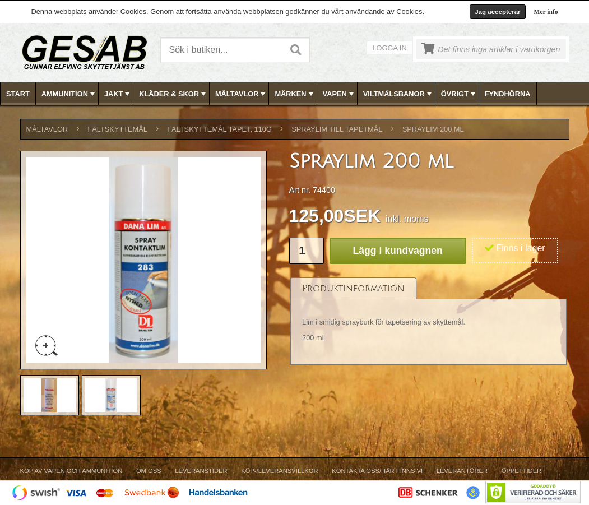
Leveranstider (201, 470)
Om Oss (148, 470)
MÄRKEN (295, 94)
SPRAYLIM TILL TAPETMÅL (336, 129)
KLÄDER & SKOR (173, 94)
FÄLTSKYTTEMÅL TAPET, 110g (219, 129)
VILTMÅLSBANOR (398, 94)
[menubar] (295, 93)
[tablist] (428, 321)
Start (18, 94)
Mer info (546, 11)
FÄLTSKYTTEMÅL (117, 129)
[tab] (353, 288)
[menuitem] (18, 93)
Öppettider (521, 470)
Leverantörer (462, 470)
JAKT (118, 94)
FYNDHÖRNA (508, 94)
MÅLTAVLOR (241, 94)
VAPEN (339, 94)
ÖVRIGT (459, 94)
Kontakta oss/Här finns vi (377, 470)
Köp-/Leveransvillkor (279, 470)
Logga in (390, 48)
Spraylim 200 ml (433, 129)
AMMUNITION (69, 94)
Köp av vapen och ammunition (71, 470)
